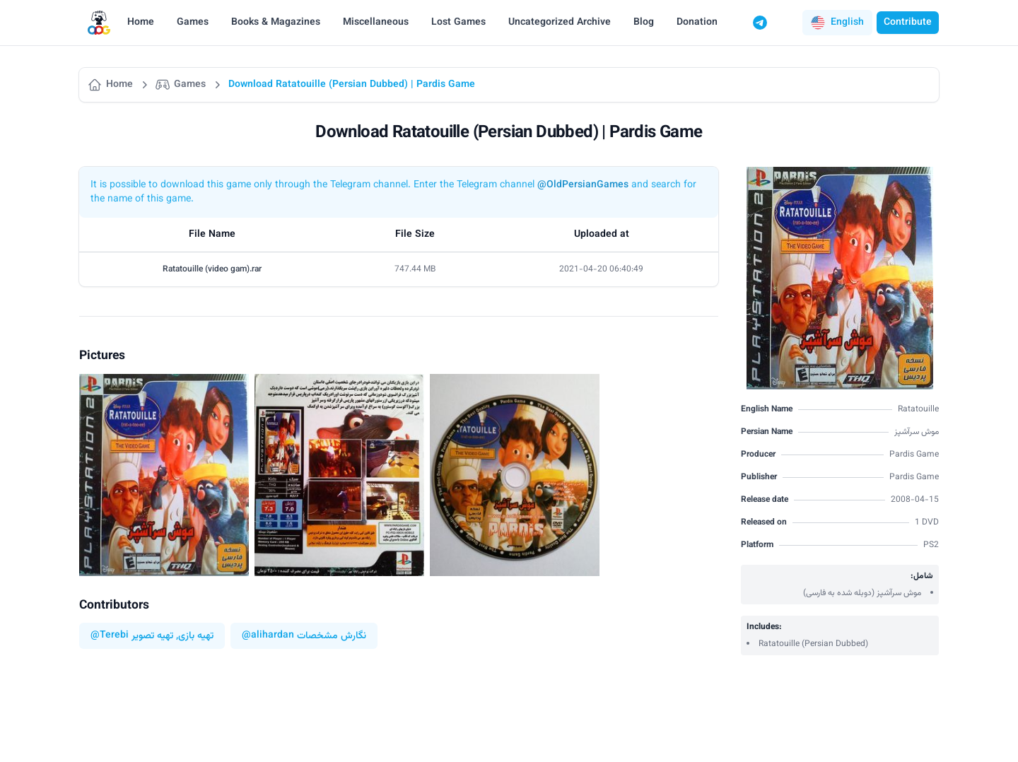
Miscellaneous (376, 22)
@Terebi (109, 635)
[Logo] (99, 23)
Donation (697, 22)
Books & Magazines (275, 22)
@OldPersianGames (582, 185)
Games (193, 22)
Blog (643, 22)
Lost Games (458, 22)
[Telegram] (760, 22)
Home (140, 22)
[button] (837, 22)
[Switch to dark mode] (787, 22)
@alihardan (268, 635)
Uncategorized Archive (559, 22)
